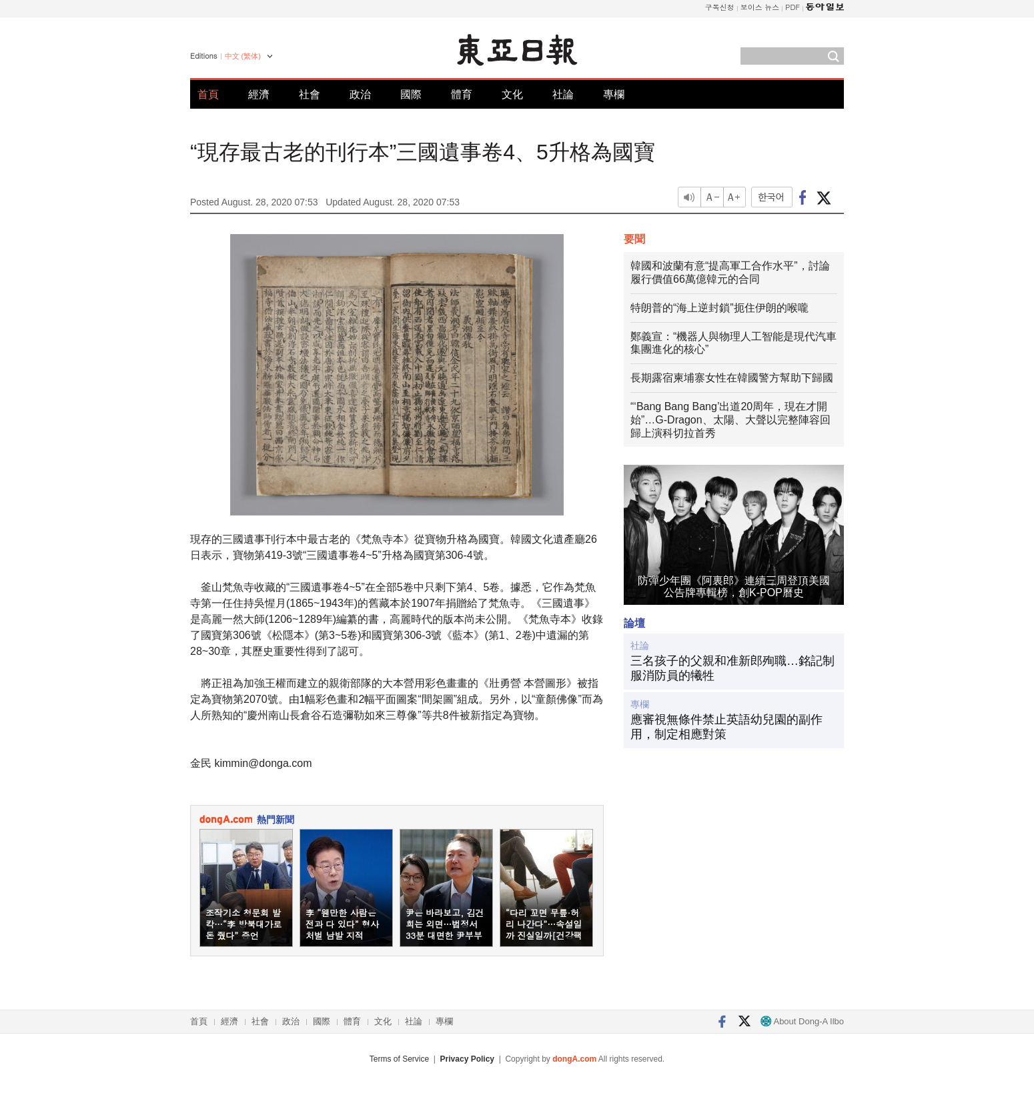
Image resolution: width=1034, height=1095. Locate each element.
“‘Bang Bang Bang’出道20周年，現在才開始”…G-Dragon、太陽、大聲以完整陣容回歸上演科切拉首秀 (730, 420)
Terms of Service (399, 1059)
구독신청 (719, 7)
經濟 (259, 94)
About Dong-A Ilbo (802, 1021)
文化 (512, 94)
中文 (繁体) (243, 56)
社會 (309, 94)
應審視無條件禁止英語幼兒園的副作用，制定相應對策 (726, 727)
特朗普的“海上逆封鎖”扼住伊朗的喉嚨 (719, 307)
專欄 (613, 94)
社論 (563, 94)
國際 (411, 94)
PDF (792, 7)
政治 (360, 94)
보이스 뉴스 (760, 7)
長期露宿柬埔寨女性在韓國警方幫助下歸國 (731, 377)
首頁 (208, 94)
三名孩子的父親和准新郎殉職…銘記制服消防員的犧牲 (732, 668)
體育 (461, 94)
